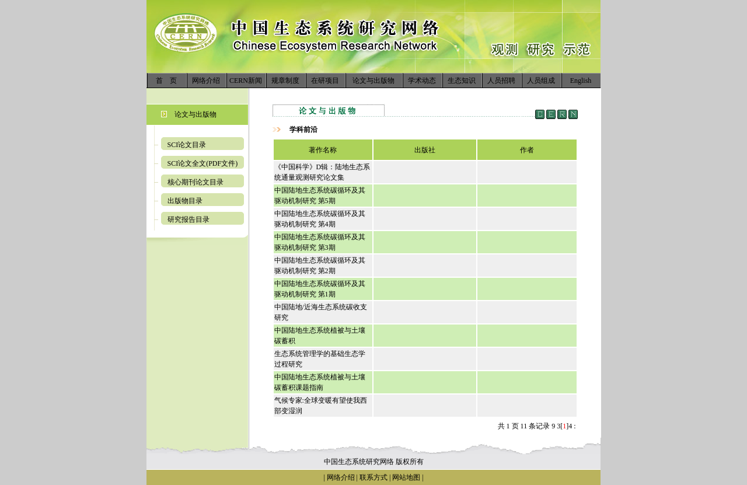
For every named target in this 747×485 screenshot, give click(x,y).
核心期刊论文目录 (195, 182)
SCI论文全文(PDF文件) (202, 163)
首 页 (166, 80)
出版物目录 (185, 201)
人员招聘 (501, 80)
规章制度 (285, 80)
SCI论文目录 (187, 145)
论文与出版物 (373, 80)
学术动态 (422, 80)
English (581, 80)
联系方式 (373, 477)
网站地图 (406, 477)
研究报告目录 (188, 219)
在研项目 (325, 80)
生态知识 (462, 80)
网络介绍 (206, 80)
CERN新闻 (245, 80)
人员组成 (541, 80)
